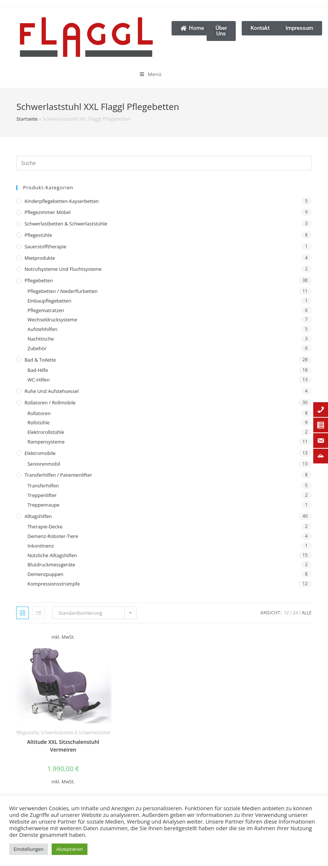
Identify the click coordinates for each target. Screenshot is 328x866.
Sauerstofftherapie (45, 246)
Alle (307, 613)
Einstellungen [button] (29, 849)
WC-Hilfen (38, 379)
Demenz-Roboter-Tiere (52, 536)
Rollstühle (38, 422)
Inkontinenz (40, 545)
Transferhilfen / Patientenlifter (58, 475)
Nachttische (40, 338)
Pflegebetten (38, 280)
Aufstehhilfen (42, 329)
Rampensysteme (46, 441)
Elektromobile (39, 453)
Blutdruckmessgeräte (51, 564)
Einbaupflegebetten (49, 300)
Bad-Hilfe (37, 370)
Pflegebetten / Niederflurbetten (62, 291)
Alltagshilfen (38, 516)
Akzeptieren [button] (69, 849)
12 (286, 613)
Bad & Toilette (40, 359)
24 (295, 613)
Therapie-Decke (44, 526)
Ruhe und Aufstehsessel (51, 391)
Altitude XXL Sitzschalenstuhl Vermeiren (63, 745)
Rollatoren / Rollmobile (49, 402)
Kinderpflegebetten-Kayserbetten (61, 201)
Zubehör (36, 348)
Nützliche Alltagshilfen (52, 555)
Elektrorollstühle (45, 432)
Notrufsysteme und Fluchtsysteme (62, 269)
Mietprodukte (39, 258)
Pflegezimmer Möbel (47, 212)
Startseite (27, 118)
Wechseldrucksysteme (52, 319)
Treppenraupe (43, 504)
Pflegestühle (38, 235)
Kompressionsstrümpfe (53, 583)
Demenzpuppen (45, 574)
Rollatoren (39, 413)
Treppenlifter (41, 495)
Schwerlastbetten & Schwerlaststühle (65, 223)
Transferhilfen (43, 485)
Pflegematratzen (45, 310)
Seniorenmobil (43, 463)
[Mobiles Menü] (101, 74)
